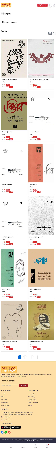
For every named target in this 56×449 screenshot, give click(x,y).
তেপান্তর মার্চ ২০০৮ (7, 185)
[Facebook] (2, 432)
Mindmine (23, 441)
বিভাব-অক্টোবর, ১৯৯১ (7, 132)
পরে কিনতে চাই (4, 403)
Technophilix (36, 441)
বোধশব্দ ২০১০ (6, 290)
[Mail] (9, 432)
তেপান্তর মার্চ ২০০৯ (34, 132)
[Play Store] (6, 427)
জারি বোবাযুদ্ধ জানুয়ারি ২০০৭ (37, 237)
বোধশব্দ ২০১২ (33, 185)
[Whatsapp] (5, 432)
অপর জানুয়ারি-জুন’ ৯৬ (35, 290)
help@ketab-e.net (8, 420)
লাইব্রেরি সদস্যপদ (42, 5)
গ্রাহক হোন (23, 386)
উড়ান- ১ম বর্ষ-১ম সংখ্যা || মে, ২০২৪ (39, 80)
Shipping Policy (32, 400)
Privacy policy (31, 394)
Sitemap (30, 405)
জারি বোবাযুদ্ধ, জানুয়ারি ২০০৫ (9, 342)
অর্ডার (2, 397)
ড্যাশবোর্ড (3, 394)
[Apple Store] (16, 427)
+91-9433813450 (7, 417)
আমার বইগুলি (4, 400)
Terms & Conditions (33, 403)
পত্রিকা (3, 82)
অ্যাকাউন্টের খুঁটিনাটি (5, 405)
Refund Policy (31, 397)
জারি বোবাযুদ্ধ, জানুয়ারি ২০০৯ (9, 80)
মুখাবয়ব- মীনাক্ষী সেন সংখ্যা (36, 342)
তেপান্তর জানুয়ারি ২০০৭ (8, 237)
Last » (35, 357)
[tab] (5, 23)
